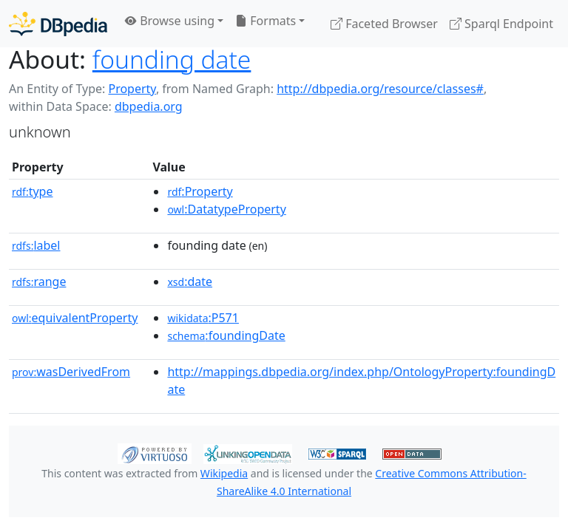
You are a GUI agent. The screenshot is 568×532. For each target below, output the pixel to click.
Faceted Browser (384, 24)
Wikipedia (224, 473)
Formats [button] (265, 21)
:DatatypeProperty (226, 209)
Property (131, 89)
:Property (199, 191)
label (36, 245)
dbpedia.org (149, 106)
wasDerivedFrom (71, 372)
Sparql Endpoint (501, 24)
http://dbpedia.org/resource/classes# (380, 89)
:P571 (203, 318)
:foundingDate (226, 335)
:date (189, 281)
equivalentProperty (75, 318)
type (32, 191)
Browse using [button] (169, 21)
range (39, 281)
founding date (171, 59)
